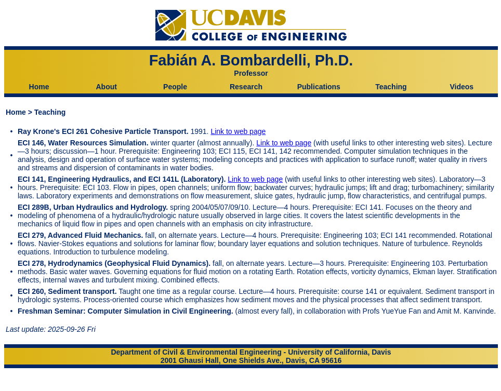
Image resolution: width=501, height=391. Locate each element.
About (106, 87)
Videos (461, 87)
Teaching (390, 87)
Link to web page (238, 131)
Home (39, 87)
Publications (318, 87)
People (175, 87)
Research (246, 87)
